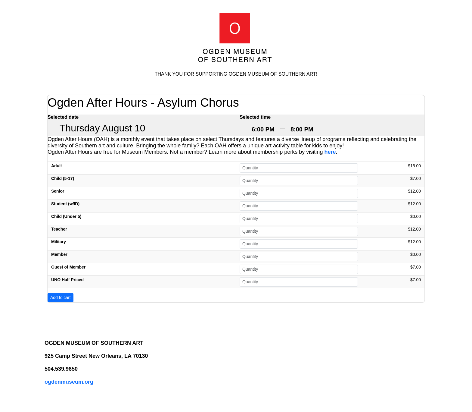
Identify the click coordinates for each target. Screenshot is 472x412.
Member (59, 254)
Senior (57, 191)
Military (58, 241)
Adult (56, 165)
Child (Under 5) (66, 216)
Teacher (59, 229)
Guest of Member (68, 267)
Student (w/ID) (65, 203)
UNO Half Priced (67, 279)
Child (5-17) (62, 178)
